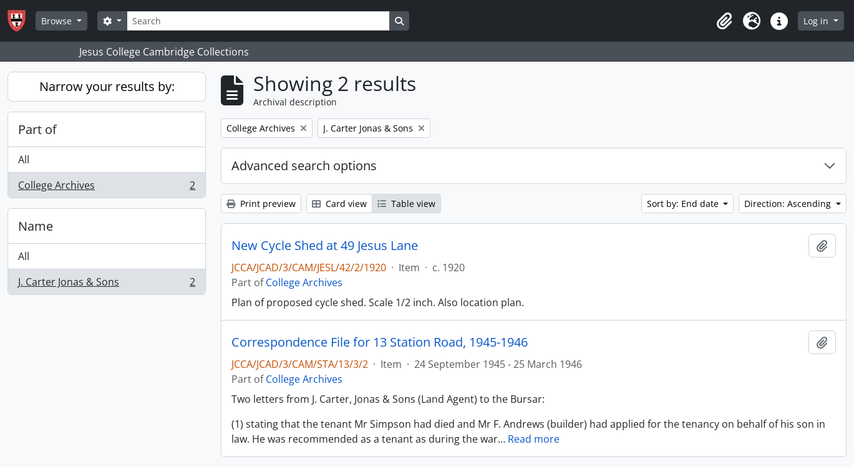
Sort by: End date (684, 203)
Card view (339, 203)
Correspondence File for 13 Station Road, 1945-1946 (379, 342)
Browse (57, 21)
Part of (37, 129)
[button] (724, 21)
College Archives (106, 188)
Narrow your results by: (107, 86)
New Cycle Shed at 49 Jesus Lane (324, 245)
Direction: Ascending (788, 203)
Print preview (261, 203)
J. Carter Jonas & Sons (106, 284)
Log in (817, 21)
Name (35, 226)
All (23, 159)
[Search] (258, 21)
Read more (534, 439)
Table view (406, 203)
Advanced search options (304, 165)
